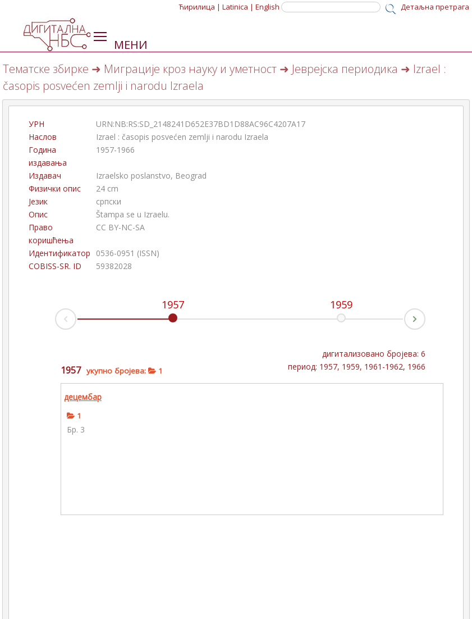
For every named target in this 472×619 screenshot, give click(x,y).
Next (424, 316)
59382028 (114, 266)
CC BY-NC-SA (120, 227)
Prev (55, 322)
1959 (341, 304)
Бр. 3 (76, 429)
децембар (83, 397)
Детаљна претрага (435, 7)
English (267, 7)
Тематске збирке (46, 68)
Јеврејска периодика (345, 68)
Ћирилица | (200, 7)
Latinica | (238, 7)
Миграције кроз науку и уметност (190, 68)
